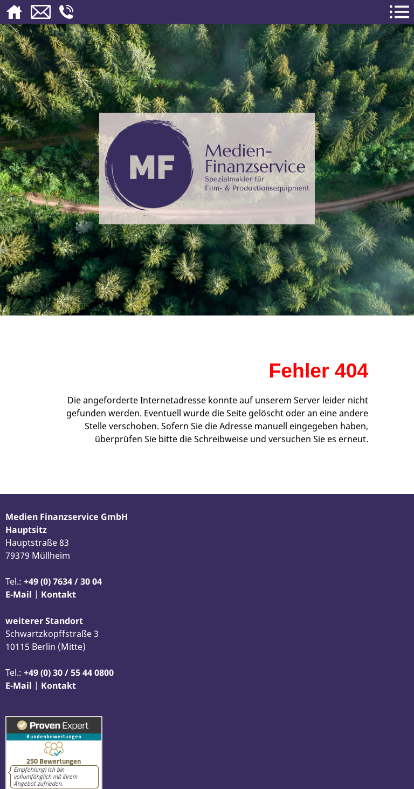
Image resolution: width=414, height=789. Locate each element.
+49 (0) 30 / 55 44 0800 (69, 672)
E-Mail (18, 594)
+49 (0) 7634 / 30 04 (63, 581)
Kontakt (58, 594)
